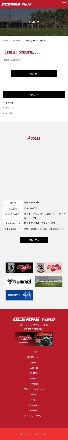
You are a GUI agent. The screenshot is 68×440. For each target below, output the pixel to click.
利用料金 (34, 383)
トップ (34, 351)
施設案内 (34, 378)
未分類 (8, 113)
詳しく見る (34, 239)
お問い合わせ (34, 405)
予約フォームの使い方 (34, 389)
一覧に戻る (34, 73)
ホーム (6, 40)
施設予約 (34, 410)
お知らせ (16, 40)
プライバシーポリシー (34, 416)
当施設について (34, 357)
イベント (9, 102)
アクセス (34, 362)
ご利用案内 (34, 373)
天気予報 (34, 367)
